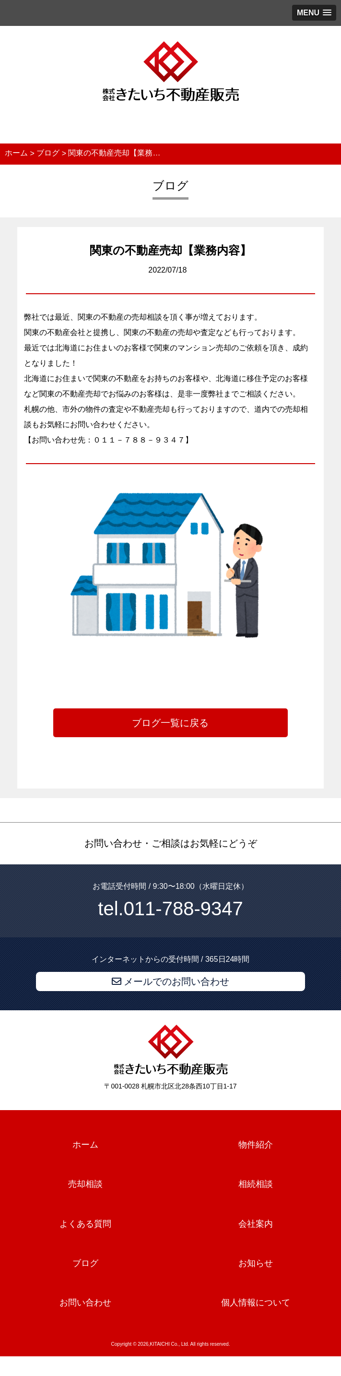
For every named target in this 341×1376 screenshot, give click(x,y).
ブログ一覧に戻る (170, 723)
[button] (314, 13)
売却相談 (85, 1184)
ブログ (85, 1263)
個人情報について (255, 1303)
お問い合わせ (85, 1303)
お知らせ (255, 1263)
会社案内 (255, 1224)
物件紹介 (255, 1144)
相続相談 (255, 1184)
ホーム (85, 1144)
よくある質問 (85, 1224)
